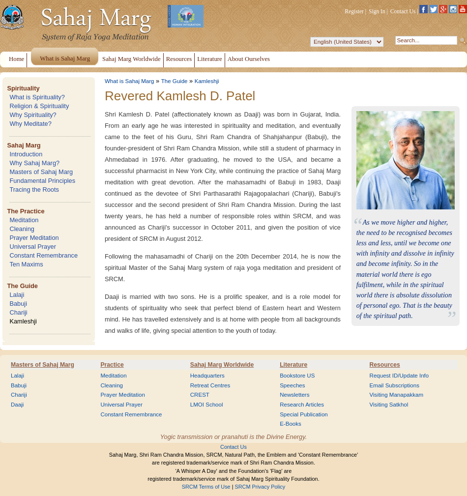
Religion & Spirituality (39, 106)
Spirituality (23, 88)
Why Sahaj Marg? (34, 163)
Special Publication (304, 414)
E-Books (290, 424)
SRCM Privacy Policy (260, 487)
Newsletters (294, 395)
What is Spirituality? (36, 97)
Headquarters (207, 376)
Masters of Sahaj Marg (41, 171)
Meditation (23, 220)
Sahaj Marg (23, 145)
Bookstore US (297, 376)
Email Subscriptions (394, 385)
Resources (385, 364)
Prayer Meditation (33, 237)
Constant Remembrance (43, 255)
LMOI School (206, 405)
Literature (293, 364)
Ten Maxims (26, 264)
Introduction (25, 154)
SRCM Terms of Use (206, 487)
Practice (111, 364)
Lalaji (16, 294)
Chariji (18, 312)
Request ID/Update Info (399, 376)
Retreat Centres (210, 385)
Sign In (377, 11)
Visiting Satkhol (389, 405)
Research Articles (302, 405)
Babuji (18, 303)
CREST (199, 395)
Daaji (17, 405)
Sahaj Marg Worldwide (222, 364)
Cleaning (21, 229)
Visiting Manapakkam (397, 395)
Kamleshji (22, 321)
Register (354, 11)
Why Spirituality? (32, 114)
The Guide (22, 286)
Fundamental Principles (42, 180)
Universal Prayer (32, 246)
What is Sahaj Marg (129, 81)
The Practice (25, 211)
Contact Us (403, 11)
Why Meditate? (30, 123)
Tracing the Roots (34, 189)
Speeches (292, 385)
